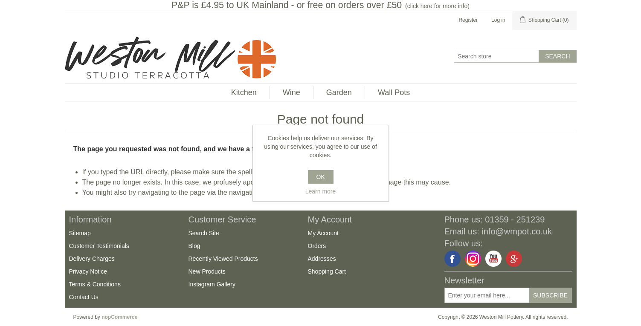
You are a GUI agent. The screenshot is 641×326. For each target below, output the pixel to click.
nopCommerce (119, 317)
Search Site (204, 233)
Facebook (452, 259)
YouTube (493, 259)
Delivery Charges (92, 258)
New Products (207, 271)
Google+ (514, 259)
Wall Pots (394, 92)
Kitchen (244, 92)
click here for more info (437, 6)
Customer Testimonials (99, 245)
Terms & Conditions (95, 284)
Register (468, 20)
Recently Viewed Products (223, 258)
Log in (498, 20)
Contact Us (84, 297)
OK (320, 176)
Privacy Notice (88, 271)
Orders (317, 245)
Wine (291, 92)
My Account (323, 233)
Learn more (320, 191)
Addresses (322, 258)
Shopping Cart (327, 271)
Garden (339, 92)
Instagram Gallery (212, 284)
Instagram (473, 259)
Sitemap (80, 233)
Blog (194, 245)
